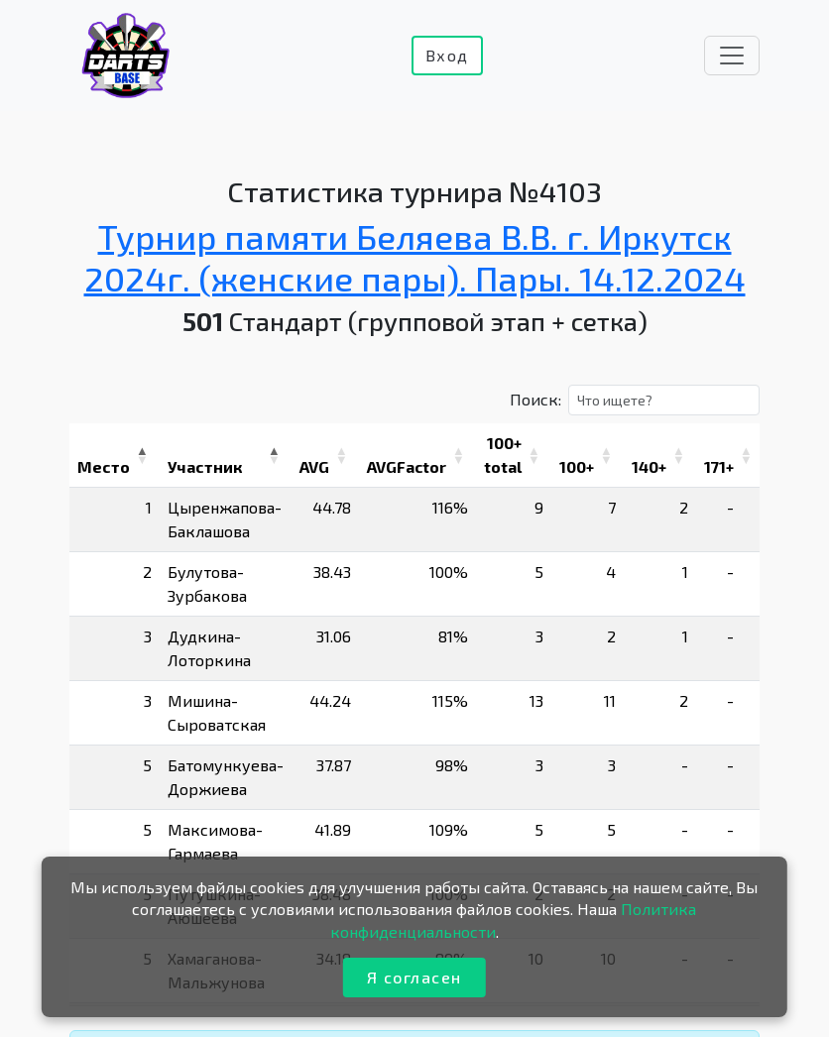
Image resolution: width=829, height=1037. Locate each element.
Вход (447, 55)
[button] (142, 455)
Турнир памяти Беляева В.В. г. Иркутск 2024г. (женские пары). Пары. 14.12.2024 (415, 256)
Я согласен (414, 977)
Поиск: (535, 399)
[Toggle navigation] (732, 55)
